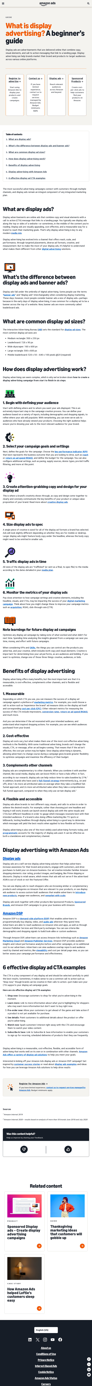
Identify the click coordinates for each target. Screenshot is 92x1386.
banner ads (9, 295)
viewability (41, 950)
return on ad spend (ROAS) (19, 458)
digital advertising (51, 249)
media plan (47, 570)
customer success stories (27, 1064)
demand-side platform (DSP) (34, 918)
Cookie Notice (46, 1372)
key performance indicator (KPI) (71, 451)
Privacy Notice (46, 1360)
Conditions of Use (46, 1354)
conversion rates (50, 711)
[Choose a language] (46, 1330)
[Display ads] (56, 78)
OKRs (32, 647)
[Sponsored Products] (77, 80)
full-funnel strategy (49, 780)
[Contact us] (35, 78)
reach (85, 454)
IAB (40, 329)
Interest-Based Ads (46, 1366)
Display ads (12, 858)
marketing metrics (43, 702)
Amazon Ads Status (46, 1378)
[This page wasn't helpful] (24, 1150)
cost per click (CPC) (31, 708)
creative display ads (57, 502)
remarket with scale (55, 895)
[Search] (88, 3)
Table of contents (14, 134)
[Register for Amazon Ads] (33, 1083)
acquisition (16, 607)
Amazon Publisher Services (38, 940)
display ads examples (66, 1064)
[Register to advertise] (15, 80)
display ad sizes (73, 329)
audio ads (48, 921)
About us (46, 1348)
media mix (16, 233)
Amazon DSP (13, 913)
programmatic (10, 833)
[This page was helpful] (68, 1150)
